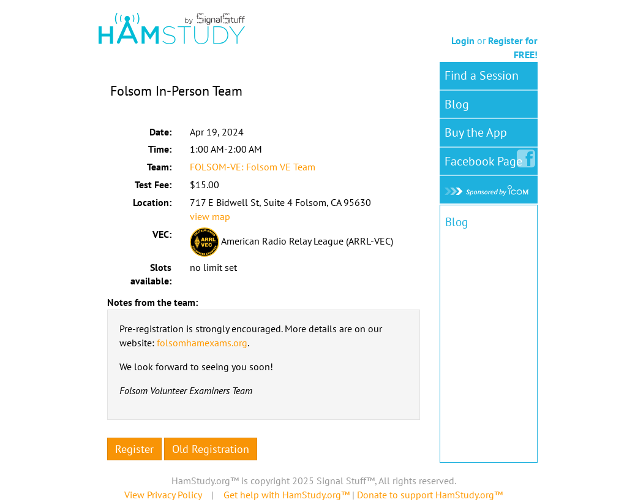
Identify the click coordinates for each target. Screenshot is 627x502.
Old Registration (210, 449)
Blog (457, 104)
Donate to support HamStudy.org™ (430, 495)
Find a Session (482, 75)
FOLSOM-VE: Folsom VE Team (252, 167)
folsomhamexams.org (202, 343)
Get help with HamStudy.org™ (286, 495)
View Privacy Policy (162, 495)
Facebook (486, 159)
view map (210, 216)
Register (134, 449)
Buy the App (476, 132)
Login (463, 40)
